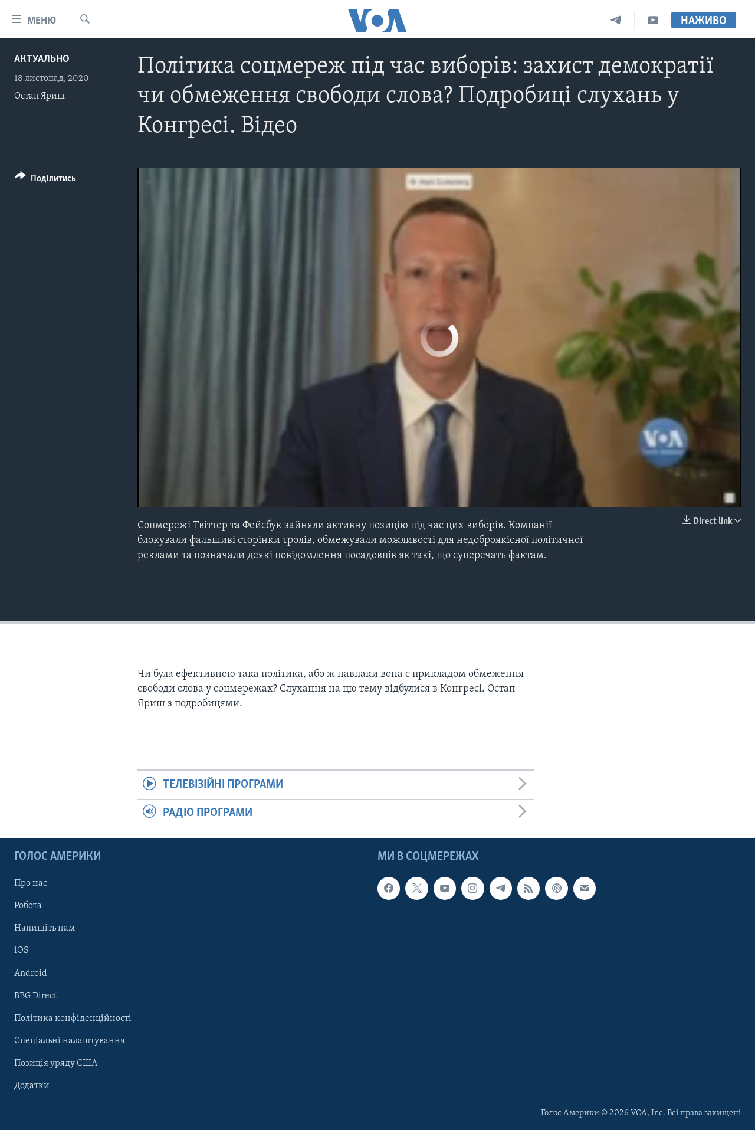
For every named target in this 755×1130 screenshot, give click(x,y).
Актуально (42, 59)
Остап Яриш (39, 96)
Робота (28, 905)
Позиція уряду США (55, 1063)
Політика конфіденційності (73, 1018)
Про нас (30, 883)
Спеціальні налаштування (69, 1041)
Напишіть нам (44, 928)
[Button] (45, 180)
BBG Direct (35, 996)
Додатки (32, 1085)
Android (30, 973)
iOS (21, 951)
